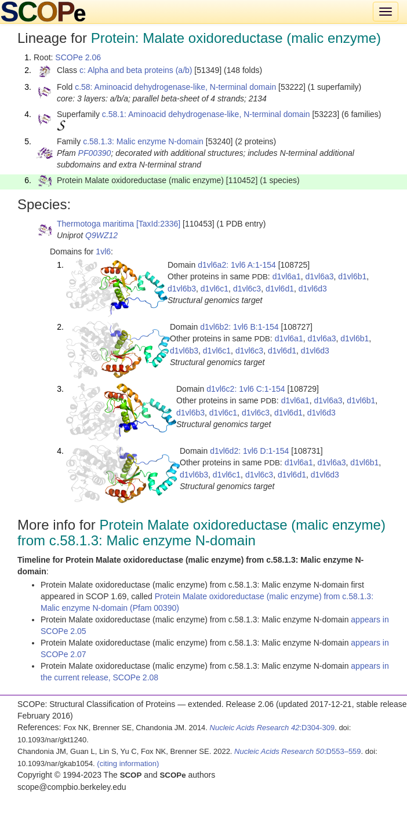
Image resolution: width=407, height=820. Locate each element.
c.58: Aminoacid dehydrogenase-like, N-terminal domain (175, 87)
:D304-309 (272, 727)
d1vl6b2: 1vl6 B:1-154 (239, 326)
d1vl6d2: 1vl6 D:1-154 (249, 450)
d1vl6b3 (182, 288)
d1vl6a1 (286, 276)
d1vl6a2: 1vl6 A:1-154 (237, 264)
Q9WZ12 (101, 235)
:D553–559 (297, 751)
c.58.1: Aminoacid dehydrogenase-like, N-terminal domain (206, 114)
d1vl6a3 (319, 276)
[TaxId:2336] (158, 223)
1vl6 (103, 251)
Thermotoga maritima (95, 223)
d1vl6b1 (352, 276)
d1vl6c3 (247, 288)
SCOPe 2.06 (78, 57)
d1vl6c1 (214, 288)
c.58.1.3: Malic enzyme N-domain (143, 141)
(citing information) (128, 763)
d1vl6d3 (313, 288)
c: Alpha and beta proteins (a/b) (135, 70)
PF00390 (94, 153)
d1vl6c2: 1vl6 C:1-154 (245, 388)
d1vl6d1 (280, 288)
